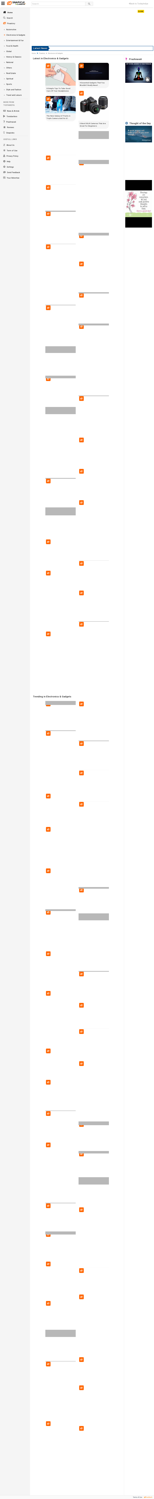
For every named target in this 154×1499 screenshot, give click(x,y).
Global (8, 51)
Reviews (8, 127)
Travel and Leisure (13, 95)
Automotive (10, 30)
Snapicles (8, 132)
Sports (8, 84)
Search (8, 18)
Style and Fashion (12, 90)
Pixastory (9, 23)
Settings (8, 167)
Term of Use (10, 150)
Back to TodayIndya (138, 3)
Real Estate (10, 73)
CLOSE (140, 11)
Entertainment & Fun (14, 40)
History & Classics (12, 57)
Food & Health (11, 46)
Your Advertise (11, 178)
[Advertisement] (60, 139)
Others (8, 68)
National (8, 62)
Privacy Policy (10, 156)
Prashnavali (9, 122)
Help (7, 161)
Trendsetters (10, 116)
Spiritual (8, 79)
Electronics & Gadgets (14, 35)
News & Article (11, 111)
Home (8, 12)
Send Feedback (11, 172)
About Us (8, 145)
